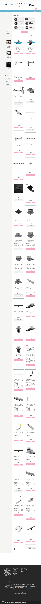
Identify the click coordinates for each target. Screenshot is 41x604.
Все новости (10, 38)
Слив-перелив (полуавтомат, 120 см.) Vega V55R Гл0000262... (18, 433)
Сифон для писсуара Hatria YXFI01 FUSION (30, 169)
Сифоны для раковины (8, 27)
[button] (8, 86)
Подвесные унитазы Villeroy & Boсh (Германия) (8, 46)
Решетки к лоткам (7, 20)
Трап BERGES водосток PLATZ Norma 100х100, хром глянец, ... (30, 335)
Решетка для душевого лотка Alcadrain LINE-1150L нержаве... (30, 145)
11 (21, 547)
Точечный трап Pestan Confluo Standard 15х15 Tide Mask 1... (18, 287)
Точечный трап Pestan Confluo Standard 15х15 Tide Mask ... (18, 264)
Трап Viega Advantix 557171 (30, 95)
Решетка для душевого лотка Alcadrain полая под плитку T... (18, 380)
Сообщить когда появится (18, 103)
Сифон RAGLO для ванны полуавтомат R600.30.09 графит (18, 506)
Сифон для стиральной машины (7, 34)
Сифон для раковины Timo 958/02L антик (30, 405)
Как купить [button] (8, 78)
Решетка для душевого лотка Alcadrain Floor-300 (18, 480)
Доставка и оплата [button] (8, 81)
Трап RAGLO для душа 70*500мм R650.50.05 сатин (30, 432)
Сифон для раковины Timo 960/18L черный (30, 68)
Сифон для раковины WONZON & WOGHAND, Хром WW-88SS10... (18, 145)
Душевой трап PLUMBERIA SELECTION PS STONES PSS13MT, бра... (30, 506)
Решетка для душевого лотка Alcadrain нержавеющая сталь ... (18, 170)
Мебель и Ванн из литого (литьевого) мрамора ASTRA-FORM (8, 57)
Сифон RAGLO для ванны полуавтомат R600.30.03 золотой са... (30, 380)
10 (19, 547)
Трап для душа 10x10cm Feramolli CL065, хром (18, 534)
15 (18, 549)
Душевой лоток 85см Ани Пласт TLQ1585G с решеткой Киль (30, 355)
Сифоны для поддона (8, 29)
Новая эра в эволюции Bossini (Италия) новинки (9, 69)
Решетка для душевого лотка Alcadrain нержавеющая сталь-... (30, 119)
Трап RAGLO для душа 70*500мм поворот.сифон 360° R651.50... (30, 287)
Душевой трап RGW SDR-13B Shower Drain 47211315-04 (18, 194)
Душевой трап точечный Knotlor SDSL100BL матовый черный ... (30, 195)
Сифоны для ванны (8, 25)
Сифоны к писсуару (7, 32)
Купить (18, 53)
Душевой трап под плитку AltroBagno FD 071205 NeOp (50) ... (18, 457)
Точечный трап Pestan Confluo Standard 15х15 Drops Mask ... (30, 218)
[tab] (8, 78)
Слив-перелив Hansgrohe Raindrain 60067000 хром (30, 457)
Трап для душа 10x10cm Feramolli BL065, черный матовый (18, 218)
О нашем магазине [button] (8, 84)
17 (22, 549)
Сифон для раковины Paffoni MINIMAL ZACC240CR (18, 96)
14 (16, 549)
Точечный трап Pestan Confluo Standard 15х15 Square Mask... (30, 241)
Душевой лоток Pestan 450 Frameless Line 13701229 (30, 534)
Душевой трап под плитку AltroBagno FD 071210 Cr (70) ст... (18, 312)
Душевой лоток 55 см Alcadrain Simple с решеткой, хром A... (30, 480)
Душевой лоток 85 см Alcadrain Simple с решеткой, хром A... (18, 405)
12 (23, 547)
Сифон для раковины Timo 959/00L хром (18, 68)
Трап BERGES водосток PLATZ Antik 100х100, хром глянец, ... (30, 312)
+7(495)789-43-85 (20, 3)
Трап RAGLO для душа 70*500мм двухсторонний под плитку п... (18, 119)
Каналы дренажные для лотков (7, 23)
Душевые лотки (7, 17)
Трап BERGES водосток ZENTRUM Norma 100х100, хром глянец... (18, 48)
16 (20, 549)
